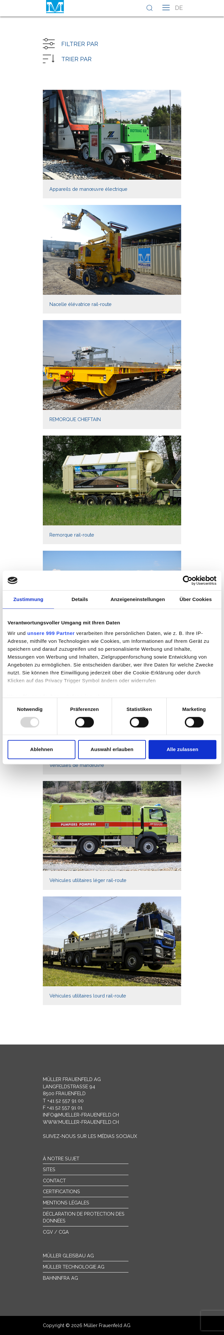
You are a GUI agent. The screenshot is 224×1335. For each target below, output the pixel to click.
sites (49, 1169)
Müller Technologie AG (73, 1267)
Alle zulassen (182, 749)
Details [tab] (79, 599)
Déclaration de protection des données (84, 1217)
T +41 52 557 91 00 (63, 1100)
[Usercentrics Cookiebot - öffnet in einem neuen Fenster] (187, 580)
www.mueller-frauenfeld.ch (81, 1122)
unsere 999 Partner (51, 633)
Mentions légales (66, 1202)
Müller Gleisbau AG (68, 1255)
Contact (54, 1180)
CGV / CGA (56, 1232)
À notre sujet (61, 1158)
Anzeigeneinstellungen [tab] (137, 599)
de (179, 7)
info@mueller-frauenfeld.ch (81, 1115)
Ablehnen (41, 749)
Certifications (61, 1191)
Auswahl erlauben (112, 749)
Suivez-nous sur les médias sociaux (90, 1136)
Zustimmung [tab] (28, 599)
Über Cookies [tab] (196, 599)
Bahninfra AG (60, 1278)
